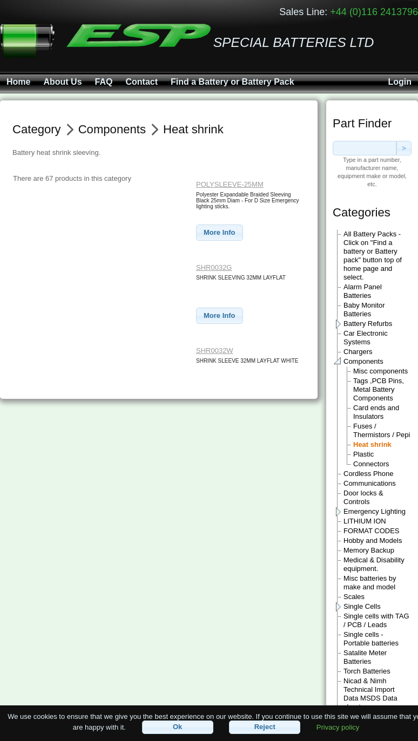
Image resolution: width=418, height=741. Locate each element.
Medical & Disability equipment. (373, 564)
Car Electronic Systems (365, 337)
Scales (354, 597)
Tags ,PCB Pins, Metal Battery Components (378, 389)
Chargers (357, 352)
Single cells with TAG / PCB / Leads (376, 620)
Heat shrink (372, 444)
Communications (369, 483)
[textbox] (364, 148)
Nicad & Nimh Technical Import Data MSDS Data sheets (370, 694)
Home (18, 81)
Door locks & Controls (363, 497)
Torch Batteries (366, 671)
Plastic (363, 454)
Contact (141, 81)
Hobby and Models (372, 540)
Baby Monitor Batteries (364, 309)
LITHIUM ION (364, 521)
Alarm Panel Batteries (362, 291)
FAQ (104, 81)
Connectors (371, 464)
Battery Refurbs (367, 323)
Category (36, 129)
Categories (361, 212)
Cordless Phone (368, 474)
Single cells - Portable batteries (371, 638)
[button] (219, 233)
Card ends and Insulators (376, 412)
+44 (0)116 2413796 (374, 11)
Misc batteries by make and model (369, 582)
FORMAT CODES (371, 531)
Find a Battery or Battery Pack (232, 81)
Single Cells (362, 606)
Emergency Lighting (374, 511)
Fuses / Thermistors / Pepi (381, 430)
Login (400, 81)
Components (363, 361)
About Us (62, 81)
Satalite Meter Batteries (365, 657)
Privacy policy (337, 727)
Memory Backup (368, 550)
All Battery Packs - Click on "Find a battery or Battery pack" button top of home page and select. (372, 255)
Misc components (380, 371)
